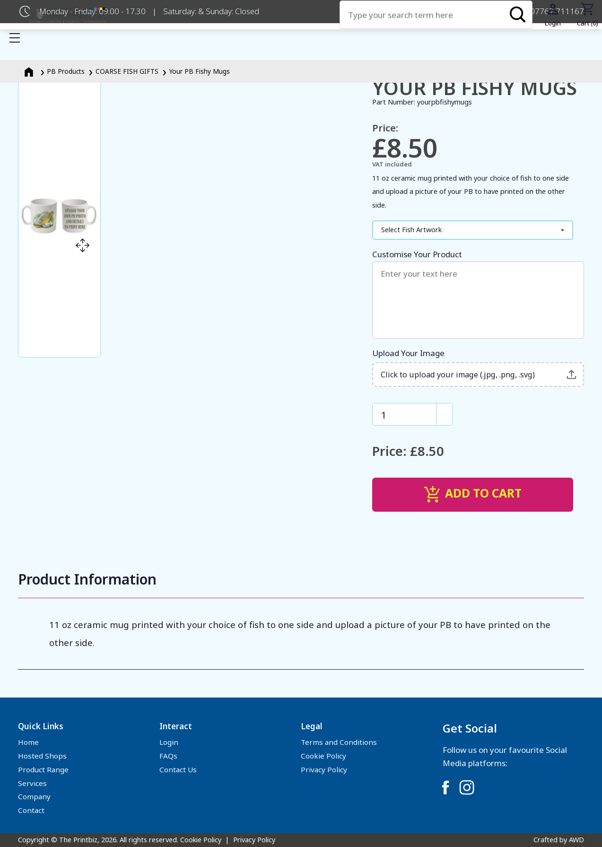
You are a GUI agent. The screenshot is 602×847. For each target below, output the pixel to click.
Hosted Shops (42, 755)
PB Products (66, 71)
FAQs (168, 755)
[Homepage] (30, 71)
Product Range (43, 769)
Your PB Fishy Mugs (199, 71)
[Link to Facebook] (445, 787)
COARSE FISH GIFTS (127, 71)
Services (32, 783)
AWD (576, 839)
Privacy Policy (324, 769)
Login (168, 742)
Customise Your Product (478, 294)
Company (34, 796)
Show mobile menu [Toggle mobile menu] (19, 37)
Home (28, 742)
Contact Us (178, 769)
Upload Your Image (478, 367)
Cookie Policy (323, 755)
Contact (31, 810)
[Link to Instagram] (467, 787)
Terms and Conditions (339, 742)
